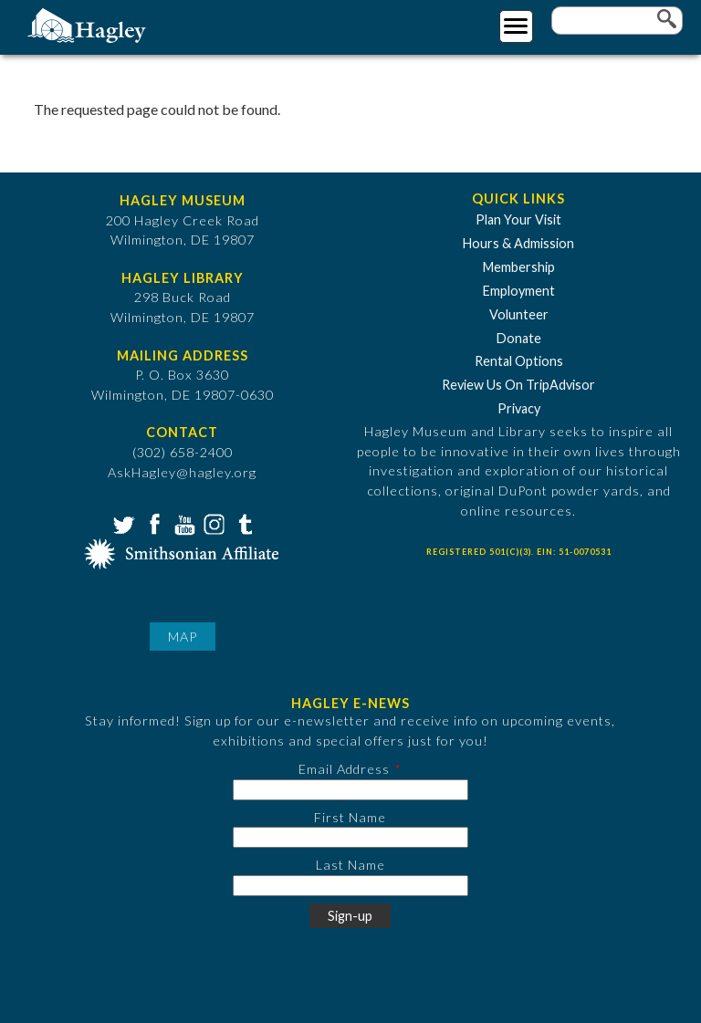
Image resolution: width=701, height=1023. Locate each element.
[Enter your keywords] (617, 20)
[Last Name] (350, 885)
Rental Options (519, 361)
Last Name (350, 864)
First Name (350, 817)
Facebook (152, 523)
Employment (519, 290)
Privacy (518, 408)
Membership (519, 267)
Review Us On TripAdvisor (518, 384)
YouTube (182, 523)
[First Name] (350, 837)
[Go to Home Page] (89, 24)
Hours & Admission (518, 243)
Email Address (344, 769)
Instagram (212, 523)
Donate (519, 338)
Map (182, 636)
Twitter (122, 523)
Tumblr (242, 523)
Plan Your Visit (518, 219)
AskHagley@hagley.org (182, 472)
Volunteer (519, 314)
